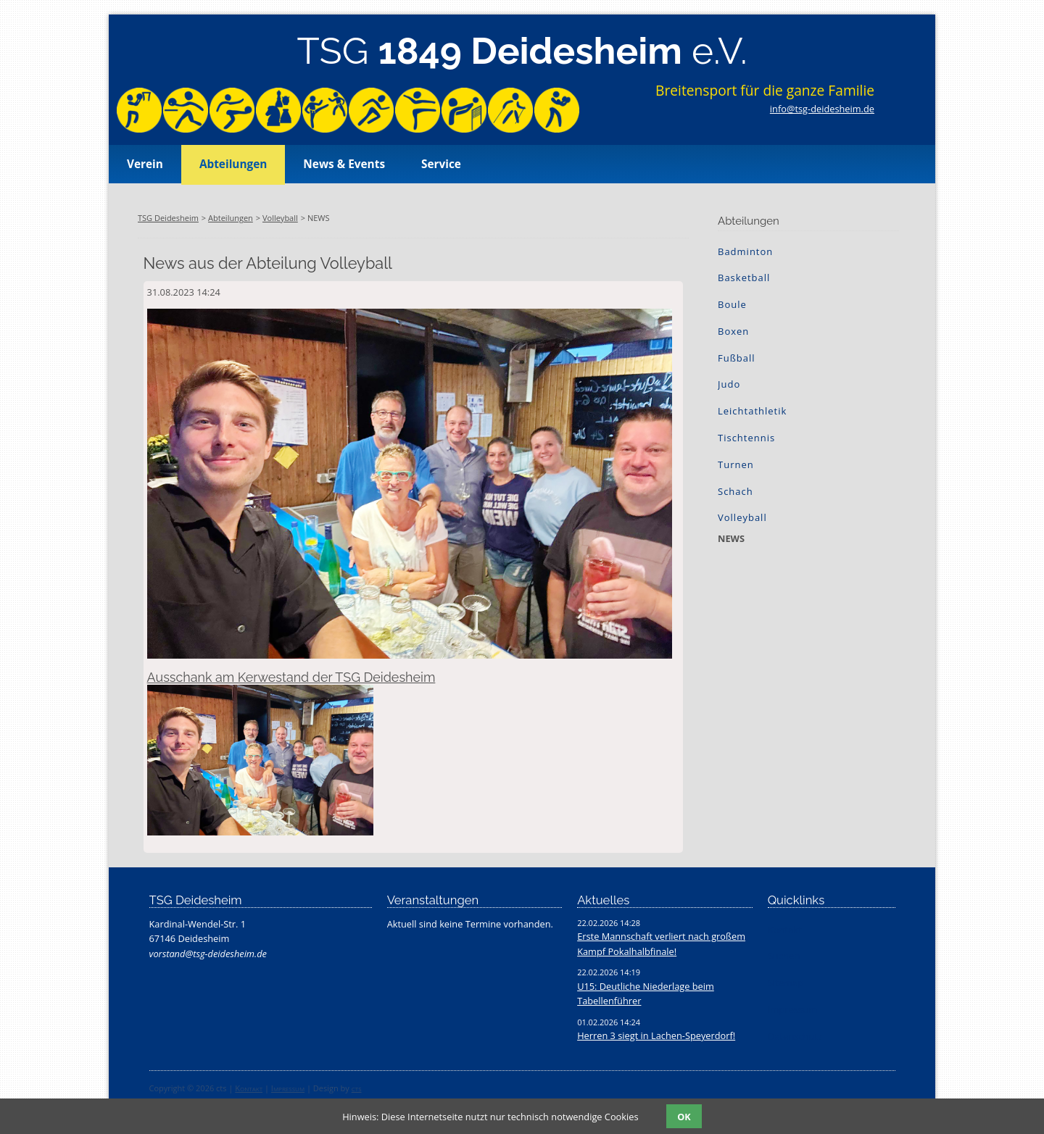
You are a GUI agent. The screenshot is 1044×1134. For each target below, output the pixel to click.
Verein (145, 164)
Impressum (287, 1088)
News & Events (344, 164)
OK (683, 1116)
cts (357, 1088)
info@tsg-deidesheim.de (822, 108)
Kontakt (248, 1088)
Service (441, 164)
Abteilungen (233, 164)
